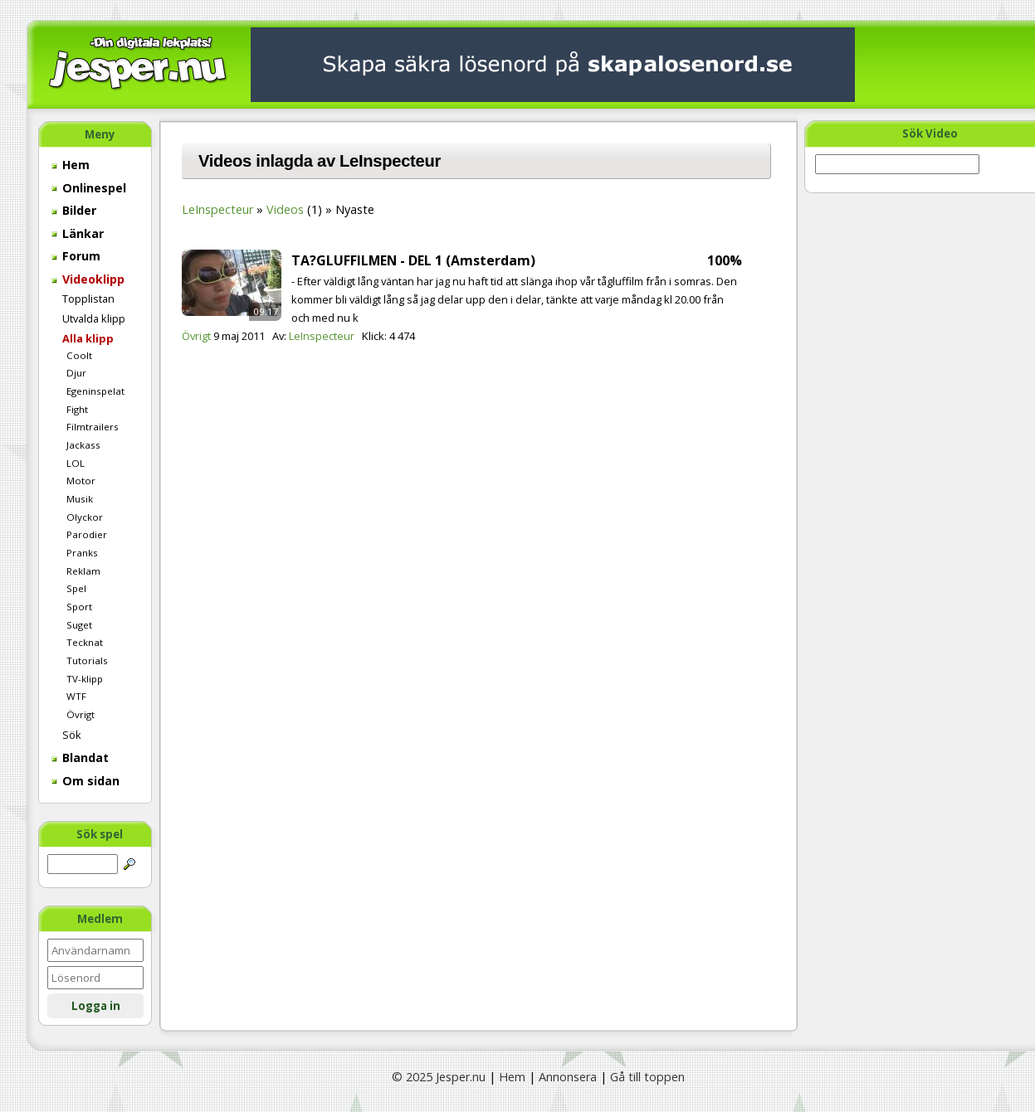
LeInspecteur (217, 209)
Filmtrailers (92, 426)
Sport (79, 606)
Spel (76, 588)
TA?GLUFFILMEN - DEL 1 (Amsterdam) (413, 260)
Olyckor (84, 517)
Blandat (80, 757)
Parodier (86, 534)
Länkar (77, 233)
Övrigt (80, 714)
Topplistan (88, 298)
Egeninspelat (95, 391)
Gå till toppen (647, 1077)
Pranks (82, 552)
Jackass (83, 445)
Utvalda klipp (93, 318)
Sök (71, 734)
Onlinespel (88, 188)
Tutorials (87, 660)
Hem (70, 164)
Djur (76, 373)
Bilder (73, 210)
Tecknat (84, 642)
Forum (75, 256)
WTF (76, 696)
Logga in (95, 1005)
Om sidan (85, 781)
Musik (79, 499)
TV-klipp (84, 679)
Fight (77, 409)
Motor (80, 480)
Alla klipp (88, 338)
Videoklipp (87, 279)
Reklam (83, 571)
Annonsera (568, 1077)
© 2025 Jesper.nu (439, 1077)
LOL (75, 463)
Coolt (79, 355)
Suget (79, 625)
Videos (285, 209)
